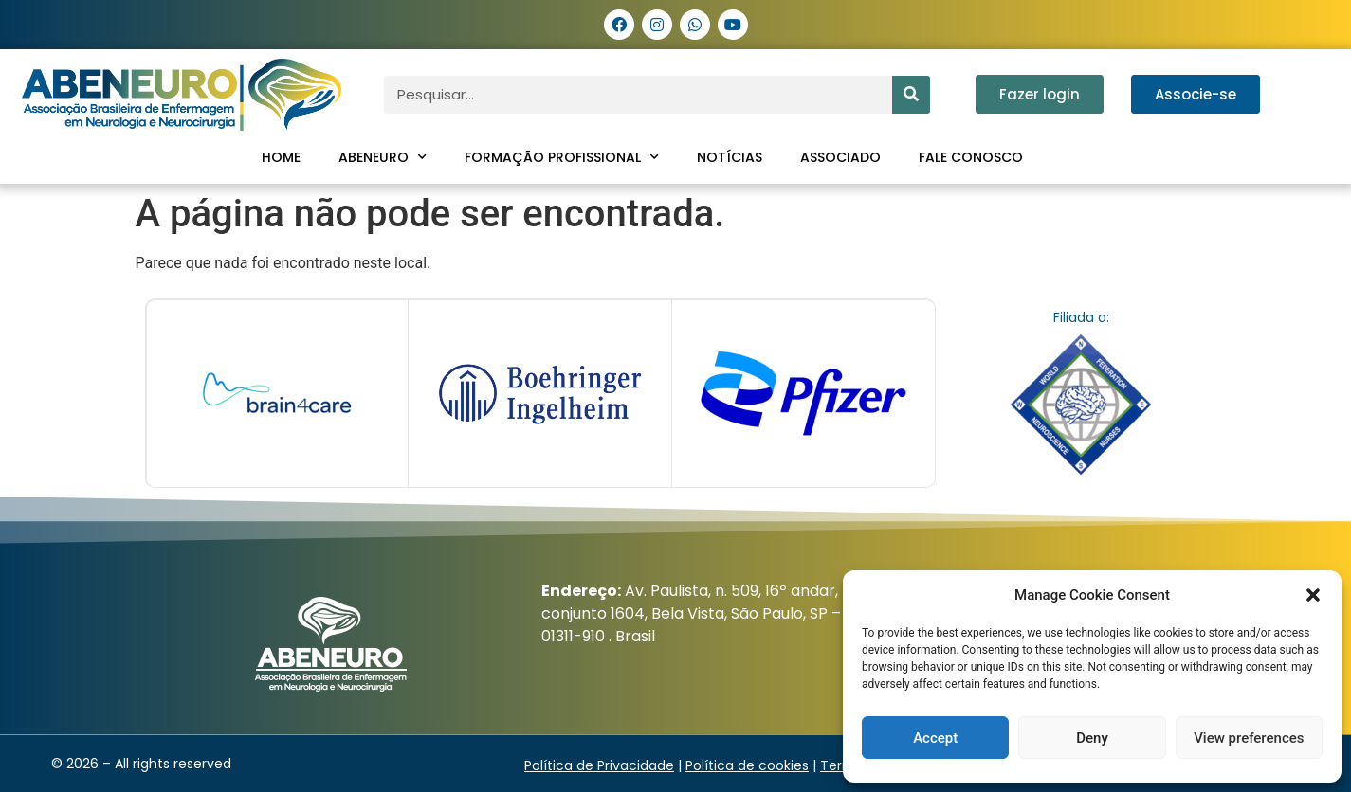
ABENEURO (382, 157)
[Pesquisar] (911, 95)
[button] (1313, 594)
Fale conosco (971, 157)
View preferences (1249, 738)
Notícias (729, 157)
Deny (1092, 738)
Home (281, 157)
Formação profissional (562, 157)
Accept (935, 738)
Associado (840, 157)
